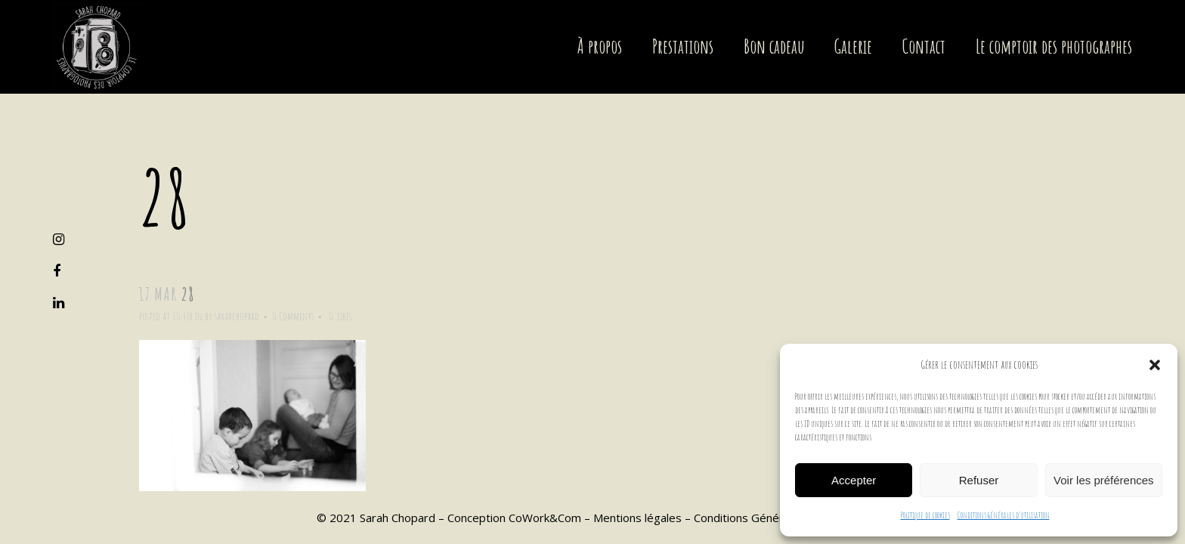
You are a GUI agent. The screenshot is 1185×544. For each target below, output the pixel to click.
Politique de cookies (925, 515)
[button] (1154, 364)
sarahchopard (237, 316)
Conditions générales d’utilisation (1004, 515)
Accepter (853, 480)
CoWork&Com (545, 517)
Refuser (979, 480)
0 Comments (293, 316)
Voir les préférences (1104, 480)
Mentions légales (637, 517)
